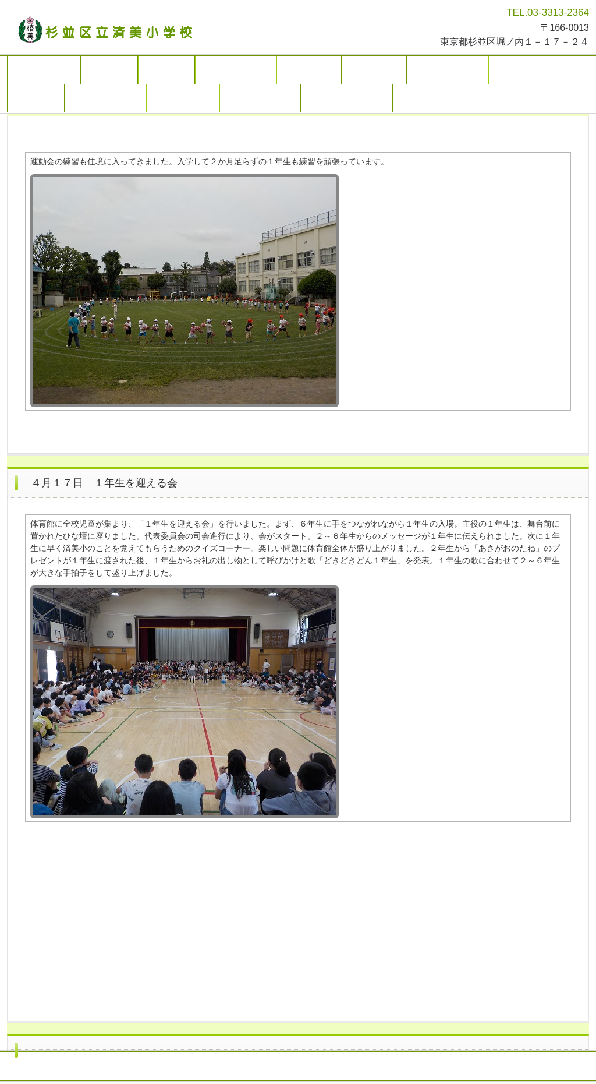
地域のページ (182, 98)
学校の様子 (309, 70)
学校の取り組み (235, 70)
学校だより (374, 70)
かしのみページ (447, 70)
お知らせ (166, 70)
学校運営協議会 (105, 98)
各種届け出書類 (260, 98)
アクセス (36, 98)
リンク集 (517, 70)
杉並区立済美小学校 (109, 29)
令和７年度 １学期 (347, 98)
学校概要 (109, 70)
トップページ (44, 70)
